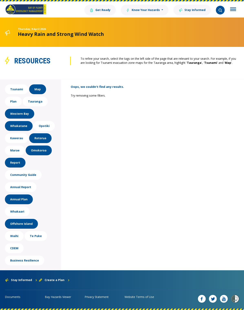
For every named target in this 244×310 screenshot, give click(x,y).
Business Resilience (24, 260)
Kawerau (16, 138)
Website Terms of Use (139, 297)
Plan (13, 101)
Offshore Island (21, 224)
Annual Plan (19, 199)
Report (15, 162)
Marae (15, 150)
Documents (12, 297)
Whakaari (17, 211)
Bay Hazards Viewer (58, 297)
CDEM (14, 248)
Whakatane (18, 126)
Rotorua (40, 138)
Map (37, 89)
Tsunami (16, 89)
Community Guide (23, 175)
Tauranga (35, 101)
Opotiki (44, 126)
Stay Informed (192, 10)
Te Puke (36, 236)
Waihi (14, 236)
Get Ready (99, 10)
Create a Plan (54, 280)
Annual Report (20, 187)
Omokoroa (38, 150)
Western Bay (19, 114)
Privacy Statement (97, 297)
